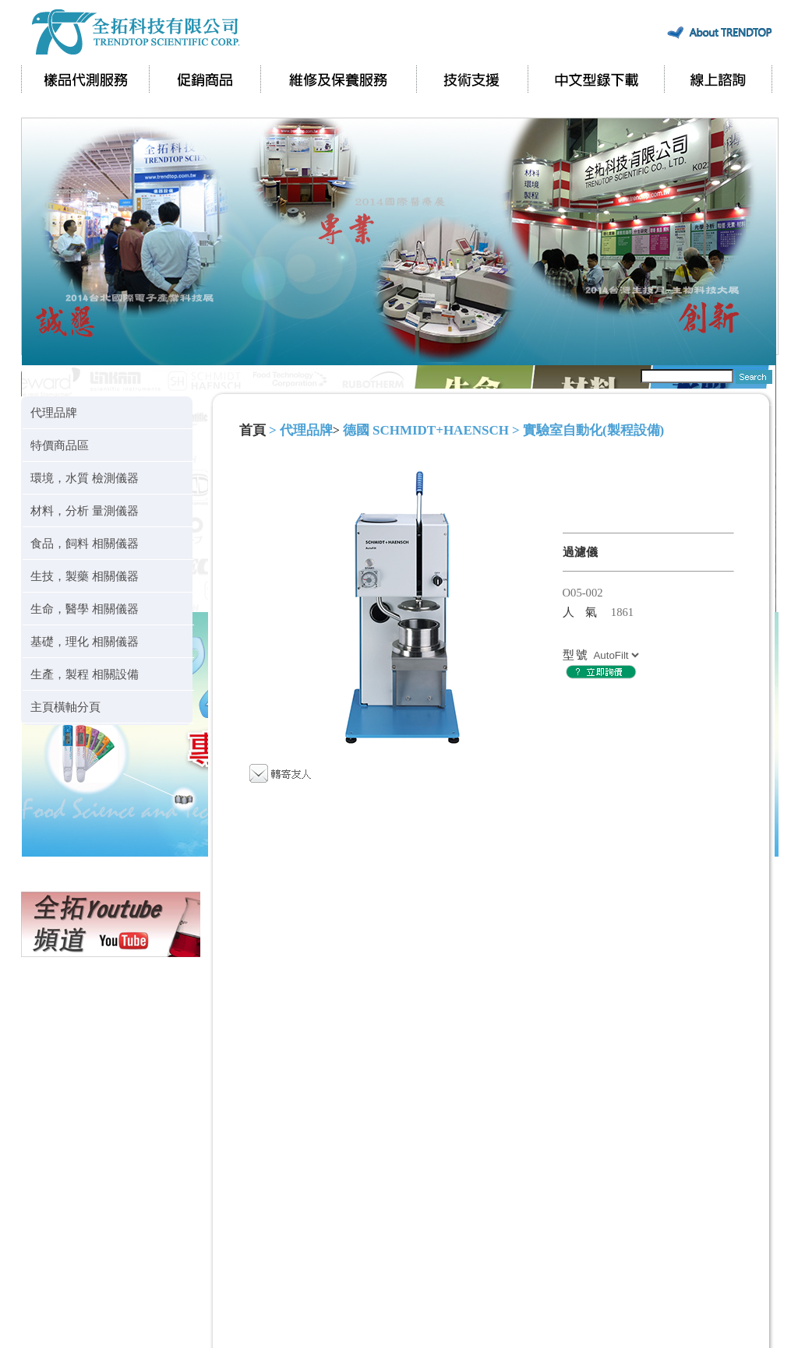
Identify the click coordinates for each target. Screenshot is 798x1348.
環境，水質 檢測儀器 (84, 477)
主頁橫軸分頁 (65, 706)
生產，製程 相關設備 (84, 674)
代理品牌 (53, 412)
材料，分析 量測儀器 (84, 510)
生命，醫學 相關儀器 (84, 608)
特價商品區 (59, 445)
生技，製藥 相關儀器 (84, 575)
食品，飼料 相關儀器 (84, 543)
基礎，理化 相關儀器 (84, 641)
